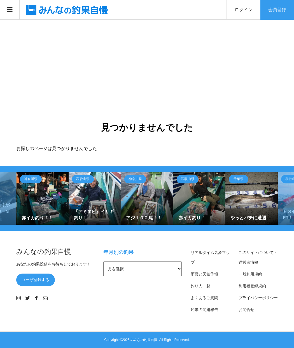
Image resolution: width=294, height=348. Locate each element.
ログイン (244, 9)
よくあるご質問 (204, 297)
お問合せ (246, 309)
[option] (43, 198)
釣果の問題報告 (204, 309)
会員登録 (277, 9)
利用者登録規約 (252, 286)
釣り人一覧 (200, 286)
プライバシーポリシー (258, 297)
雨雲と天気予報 (204, 274)
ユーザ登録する (35, 280)
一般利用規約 (250, 274)
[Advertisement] (147, 61)
